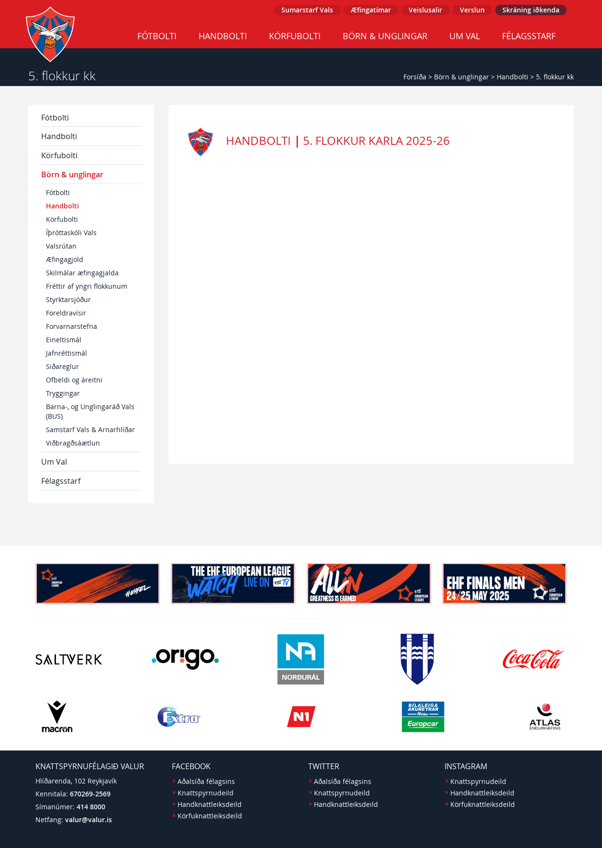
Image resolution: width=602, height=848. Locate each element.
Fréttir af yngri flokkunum (86, 286)
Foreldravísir (66, 312)
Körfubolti (295, 36)
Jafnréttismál (66, 353)
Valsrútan (61, 245)
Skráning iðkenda (530, 9)
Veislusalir (425, 9)
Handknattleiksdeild (210, 804)
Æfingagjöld (64, 259)
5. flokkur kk (555, 76)
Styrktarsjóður (68, 299)
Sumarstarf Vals (307, 9)
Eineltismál (63, 339)
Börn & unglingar (385, 36)
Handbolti (223, 36)
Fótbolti (157, 36)
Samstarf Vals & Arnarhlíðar (90, 429)
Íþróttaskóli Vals (71, 232)
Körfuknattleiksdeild (210, 815)
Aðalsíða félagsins (206, 781)
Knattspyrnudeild (206, 792)
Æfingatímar (371, 9)
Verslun (472, 9)
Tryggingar (63, 393)
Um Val (464, 36)
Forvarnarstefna (71, 326)
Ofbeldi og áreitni (74, 379)
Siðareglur (62, 366)
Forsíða (414, 76)
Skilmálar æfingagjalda (82, 272)
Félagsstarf (529, 36)
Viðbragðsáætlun (73, 442)
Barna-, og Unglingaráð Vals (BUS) (90, 411)
